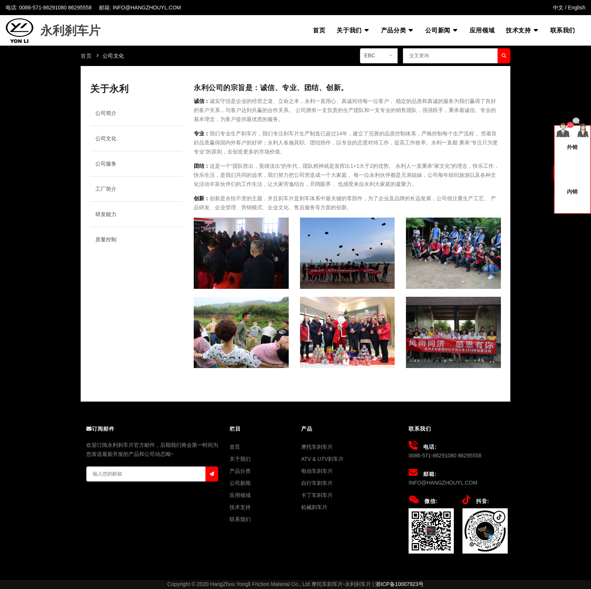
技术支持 (522, 30)
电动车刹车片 (317, 471)
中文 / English (569, 8)
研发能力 (105, 214)
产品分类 (397, 30)
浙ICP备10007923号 (399, 584)
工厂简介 (105, 189)
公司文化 (113, 56)
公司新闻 (441, 30)
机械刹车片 (314, 507)
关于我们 (353, 30)
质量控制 (105, 239)
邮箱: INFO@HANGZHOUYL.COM (140, 8)
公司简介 (105, 113)
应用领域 (482, 30)
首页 (319, 30)
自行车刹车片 (317, 483)
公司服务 (105, 164)
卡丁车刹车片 (317, 495)
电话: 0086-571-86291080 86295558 (49, 8)
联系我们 (562, 30)
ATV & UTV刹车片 (322, 459)
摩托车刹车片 (317, 447)
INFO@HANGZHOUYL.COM (443, 483)
